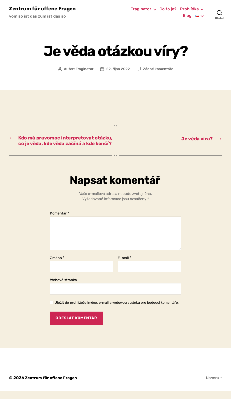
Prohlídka (189, 9)
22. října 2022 (118, 69)
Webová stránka (63, 288)
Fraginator (140, 9)
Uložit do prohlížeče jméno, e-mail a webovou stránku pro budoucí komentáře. (117, 311)
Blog (187, 16)
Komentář (59, 222)
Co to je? (167, 9)
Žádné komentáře (158, 69)
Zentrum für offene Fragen (44, 9)
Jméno (57, 266)
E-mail (124, 266)
